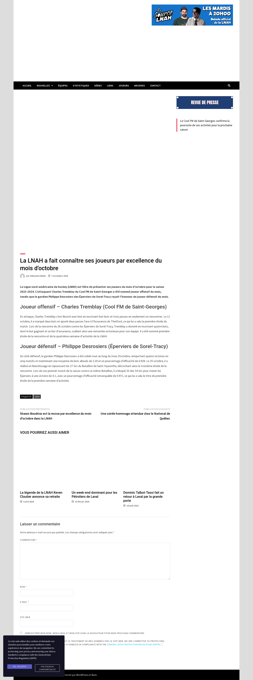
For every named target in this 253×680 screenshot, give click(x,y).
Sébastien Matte (38, 275)
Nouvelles (43, 85)
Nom (23, 586)
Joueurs (123, 85)
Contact (155, 85)
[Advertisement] (126, 57)
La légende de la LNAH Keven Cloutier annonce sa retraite (41, 495)
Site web (25, 617)
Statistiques (81, 85)
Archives (139, 85)
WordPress (82, 674)
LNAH (22, 253)
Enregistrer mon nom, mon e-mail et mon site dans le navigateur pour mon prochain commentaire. (85, 633)
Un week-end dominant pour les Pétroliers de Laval (94, 495)
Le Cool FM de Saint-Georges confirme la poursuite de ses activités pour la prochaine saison (206, 125)
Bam (94, 674)
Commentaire (28, 539)
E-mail (24, 601)
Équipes (63, 85)
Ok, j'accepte (19, 666)
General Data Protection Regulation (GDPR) (133, 644)
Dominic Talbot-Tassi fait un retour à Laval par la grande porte (143, 497)
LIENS (110, 85)
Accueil (27, 85)
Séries (98, 85)
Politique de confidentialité (47, 668)
